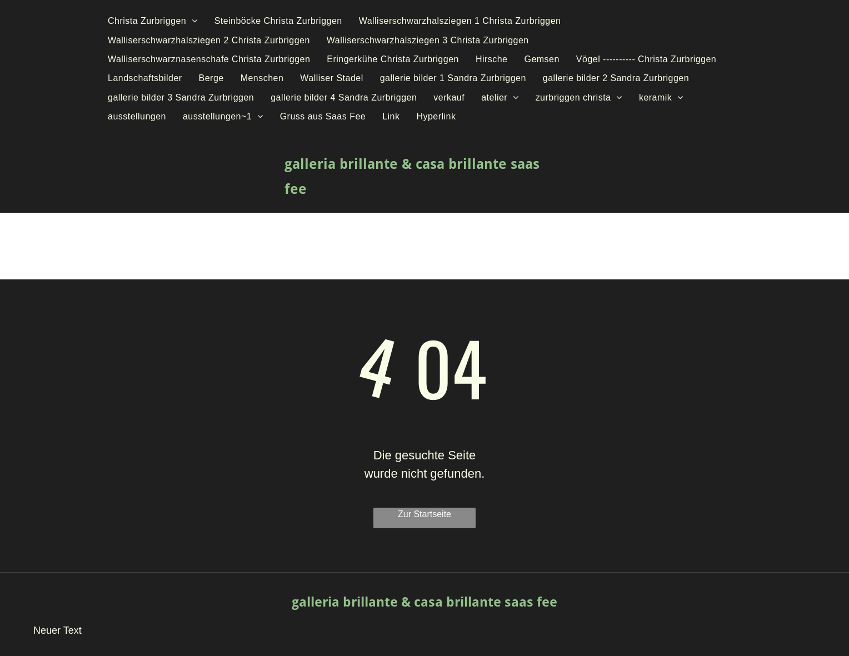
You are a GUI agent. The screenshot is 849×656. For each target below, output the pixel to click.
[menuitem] (152, 21)
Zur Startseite (424, 514)
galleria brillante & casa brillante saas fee (424, 602)
